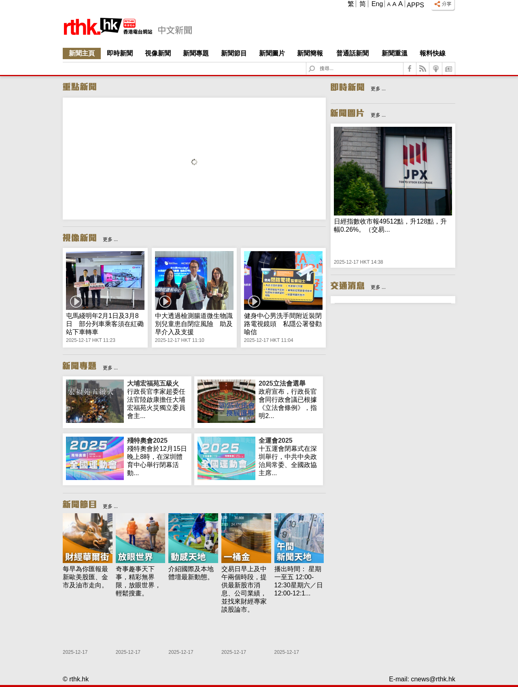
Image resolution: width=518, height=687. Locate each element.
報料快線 (433, 53)
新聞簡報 (310, 53)
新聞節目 (234, 53)
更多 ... (110, 239)
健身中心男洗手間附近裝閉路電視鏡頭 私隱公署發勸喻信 (283, 323)
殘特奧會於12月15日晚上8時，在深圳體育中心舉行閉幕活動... (157, 456)
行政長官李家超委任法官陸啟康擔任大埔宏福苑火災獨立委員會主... (157, 399)
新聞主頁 (82, 53)
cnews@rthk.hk (433, 679)
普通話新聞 (352, 53)
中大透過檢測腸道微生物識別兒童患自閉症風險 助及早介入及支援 (194, 323)
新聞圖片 (272, 53)
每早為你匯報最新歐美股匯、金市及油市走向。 (85, 577)
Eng (377, 3)
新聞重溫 (395, 53)
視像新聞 (158, 53)
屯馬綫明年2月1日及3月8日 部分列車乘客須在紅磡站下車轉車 (105, 323)
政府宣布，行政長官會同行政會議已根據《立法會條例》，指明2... (289, 399)
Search (316, 62)
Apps (415, 5)
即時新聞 (120, 53)
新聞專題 (196, 53)
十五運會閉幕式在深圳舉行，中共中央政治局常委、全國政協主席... (289, 456)
